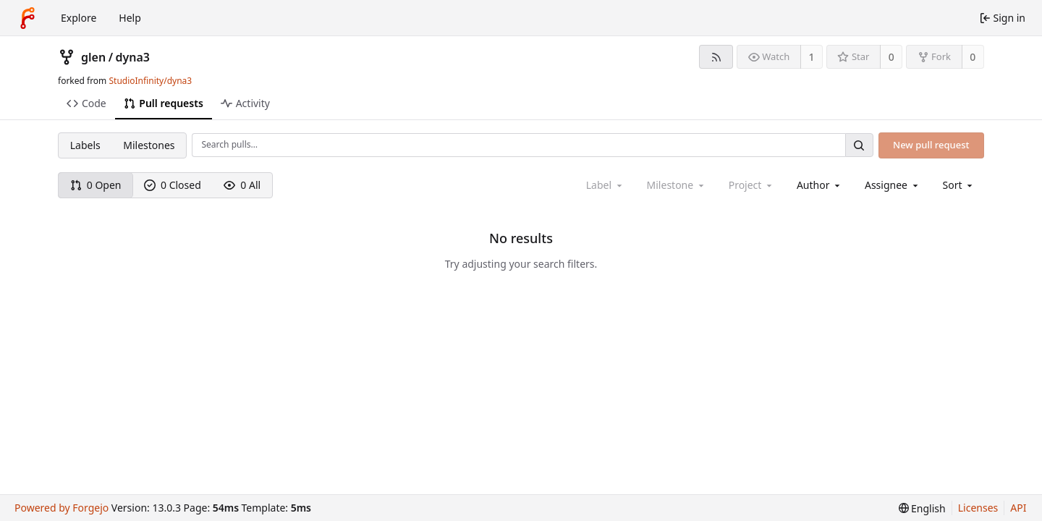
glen (93, 57)
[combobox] (819, 185)
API (1018, 507)
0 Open (96, 185)
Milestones (148, 145)
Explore (78, 18)
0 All (242, 185)
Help (130, 18)
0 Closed (172, 185)
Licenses (978, 507)
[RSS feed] (716, 57)
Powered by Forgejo (61, 507)
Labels (85, 145)
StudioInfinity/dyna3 (150, 81)
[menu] (959, 185)
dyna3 (133, 57)
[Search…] (859, 145)
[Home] (27, 18)
